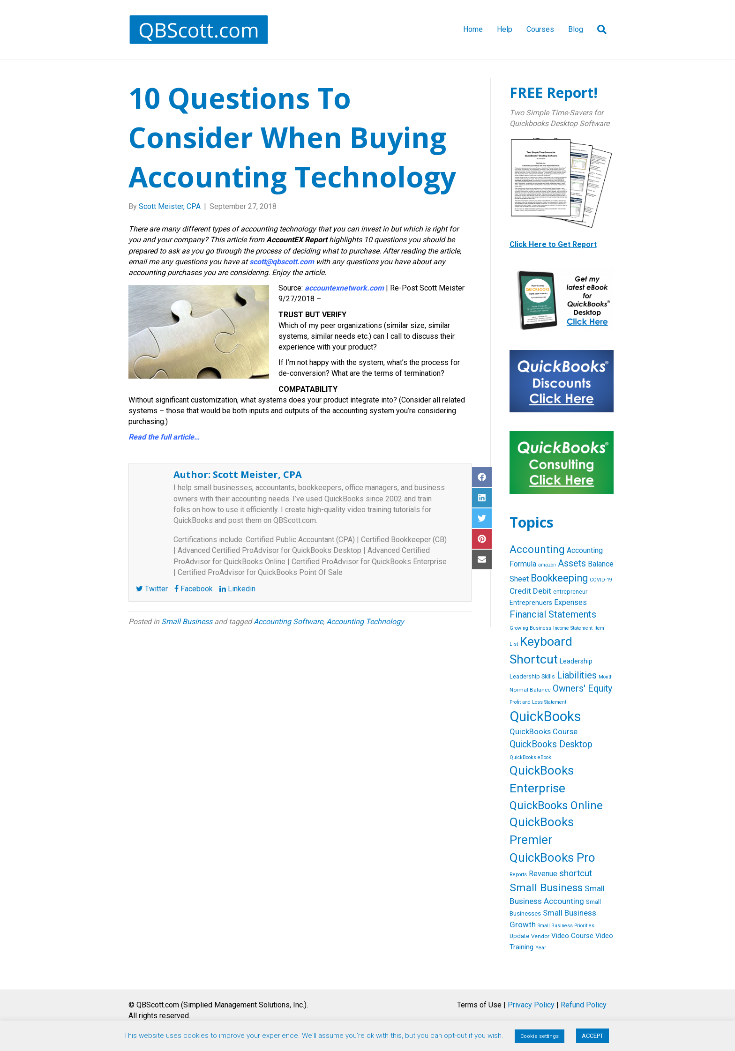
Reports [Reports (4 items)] (518, 875)
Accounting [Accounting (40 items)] (537, 549)
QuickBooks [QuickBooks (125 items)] (545, 716)
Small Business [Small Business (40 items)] (546, 887)
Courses (540, 29)
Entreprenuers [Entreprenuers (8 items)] (531, 602)
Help (504, 29)
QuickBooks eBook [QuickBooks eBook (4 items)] (530, 757)
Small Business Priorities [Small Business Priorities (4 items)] (566, 926)
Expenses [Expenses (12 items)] (570, 602)
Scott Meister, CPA (257, 474)
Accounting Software (288, 621)
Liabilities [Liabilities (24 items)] (577, 675)
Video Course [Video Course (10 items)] (572, 936)
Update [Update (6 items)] (519, 935)
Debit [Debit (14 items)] (542, 591)
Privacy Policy (531, 1004)
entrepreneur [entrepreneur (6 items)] (570, 591)
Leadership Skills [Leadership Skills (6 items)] (532, 676)
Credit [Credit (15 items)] (520, 591)
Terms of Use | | (532, 1004)
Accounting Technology (365, 621)
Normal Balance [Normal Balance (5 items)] (530, 689)
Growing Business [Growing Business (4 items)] (530, 628)
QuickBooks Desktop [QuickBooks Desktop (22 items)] (551, 744)
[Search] (598, 29)
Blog (575, 29)
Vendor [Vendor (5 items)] (540, 936)
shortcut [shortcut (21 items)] (575, 873)
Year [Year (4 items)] (540, 948)
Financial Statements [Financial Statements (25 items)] (553, 614)
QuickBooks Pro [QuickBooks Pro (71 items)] (552, 857)
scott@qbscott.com (281, 261)
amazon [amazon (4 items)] (547, 565)
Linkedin (237, 588)
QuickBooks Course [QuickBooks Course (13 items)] (544, 731)
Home (473, 29)
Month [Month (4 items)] (606, 677)
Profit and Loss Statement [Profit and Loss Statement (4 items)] (538, 702)
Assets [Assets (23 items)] (572, 563)
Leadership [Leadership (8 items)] (576, 661)
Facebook (193, 588)
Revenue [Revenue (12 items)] (543, 873)
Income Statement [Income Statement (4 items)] (572, 628)
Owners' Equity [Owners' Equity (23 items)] (582, 688)
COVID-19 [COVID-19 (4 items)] (601, 580)
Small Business (186, 621)
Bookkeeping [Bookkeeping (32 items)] (559, 578)
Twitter (152, 588)
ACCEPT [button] (592, 1035)
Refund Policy (584, 1004)
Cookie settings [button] (539, 1036)
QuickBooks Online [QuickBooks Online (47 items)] (556, 805)
